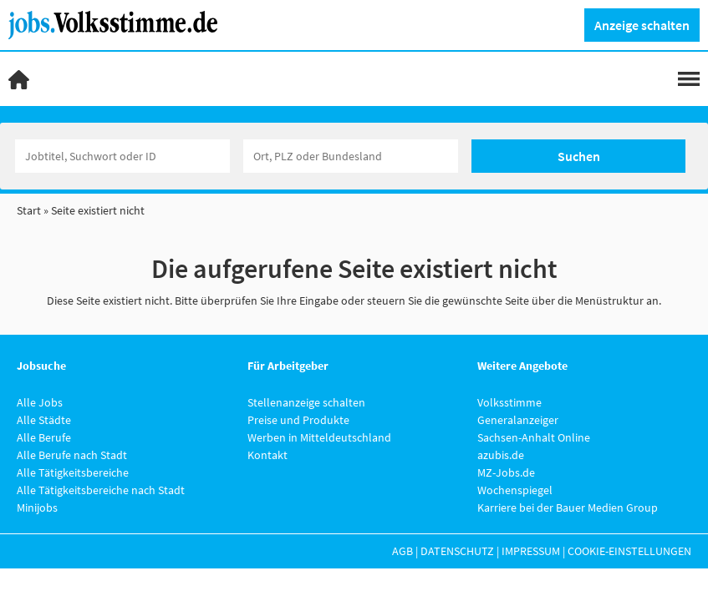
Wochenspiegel (515, 489)
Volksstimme (509, 402)
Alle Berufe (44, 437)
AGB (402, 550)
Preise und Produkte (298, 419)
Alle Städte (44, 419)
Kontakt (267, 454)
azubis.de (500, 454)
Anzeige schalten (642, 25)
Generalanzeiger (517, 419)
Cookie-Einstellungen (629, 550)
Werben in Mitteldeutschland (319, 437)
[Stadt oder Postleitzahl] (350, 156)
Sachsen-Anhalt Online (533, 437)
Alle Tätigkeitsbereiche (73, 472)
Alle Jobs (40, 402)
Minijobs (37, 507)
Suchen (579, 156)
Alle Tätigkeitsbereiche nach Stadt (101, 489)
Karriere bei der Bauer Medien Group (567, 507)
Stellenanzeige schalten (306, 402)
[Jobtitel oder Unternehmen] (122, 156)
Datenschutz (457, 550)
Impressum (531, 550)
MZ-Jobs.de (506, 472)
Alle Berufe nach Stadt (72, 454)
